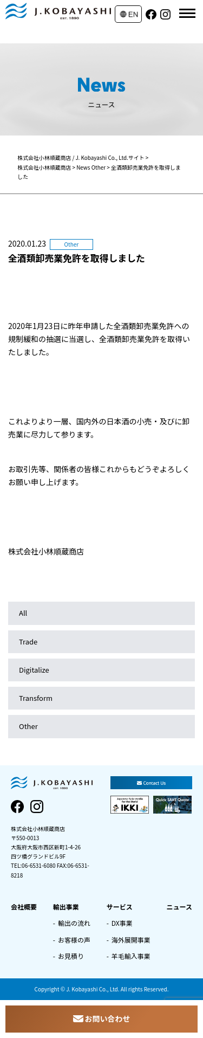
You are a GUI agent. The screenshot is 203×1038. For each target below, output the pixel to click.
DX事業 (122, 922)
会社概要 (24, 906)
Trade (28, 641)
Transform (36, 698)
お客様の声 (74, 939)
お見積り (71, 955)
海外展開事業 (131, 939)
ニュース (179, 906)
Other (28, 726)
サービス (120, 906)
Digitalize (34, 670)
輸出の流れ (74, 922)
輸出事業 (66, 906)
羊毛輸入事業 (131, 955)
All (23, 613)
